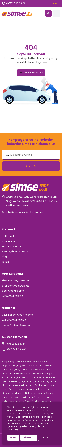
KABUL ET (44, 437)
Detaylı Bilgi (13, 429)
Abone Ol (31, 166)
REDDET (13, 437)
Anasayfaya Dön (31, 73)
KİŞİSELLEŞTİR (28, 437)
